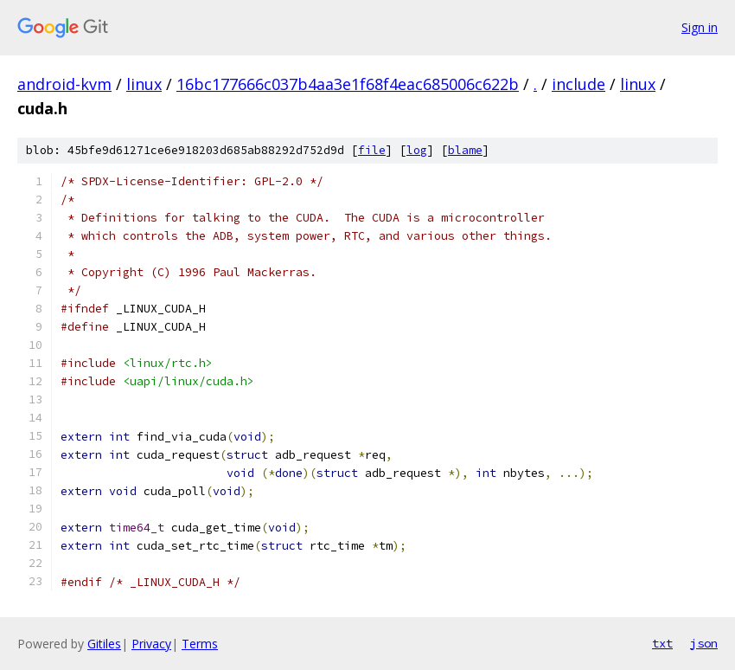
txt (662, 643)
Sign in (699, 27)
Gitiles (104, 643)
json (704, 643)
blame (465, 150)
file (372, 150)
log (416, 150)
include (578, 84)
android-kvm (64, 84)
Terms (200, 643)
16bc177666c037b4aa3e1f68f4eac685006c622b (347, 84)
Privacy (151, 643)
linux (144, 84)
